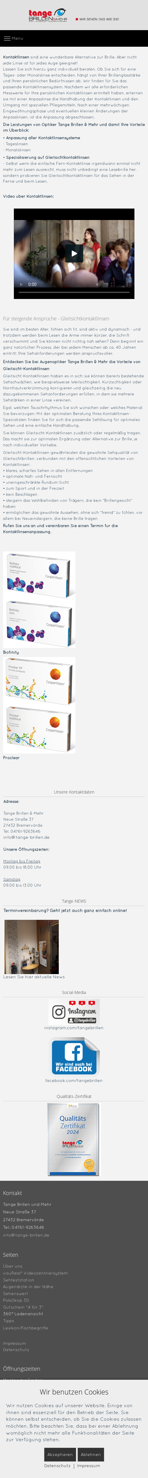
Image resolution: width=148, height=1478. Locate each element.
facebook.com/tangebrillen (74, 1080)
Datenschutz (16, 1349)
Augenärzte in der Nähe (28, 1286)
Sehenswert (15, 1293)
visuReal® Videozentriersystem (35, 1273)
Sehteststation (18, 1279)
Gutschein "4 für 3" (23, 1306)
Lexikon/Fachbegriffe (25, 1327)
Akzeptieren (60, 1454)
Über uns (12, 1266)
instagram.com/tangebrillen (74, 1027)
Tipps (8, 1320)
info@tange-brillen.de (26, 837)
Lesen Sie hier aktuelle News (34, 976)
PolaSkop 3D (16, 1300)
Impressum (14, 1343)
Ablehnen (91, 1454)
